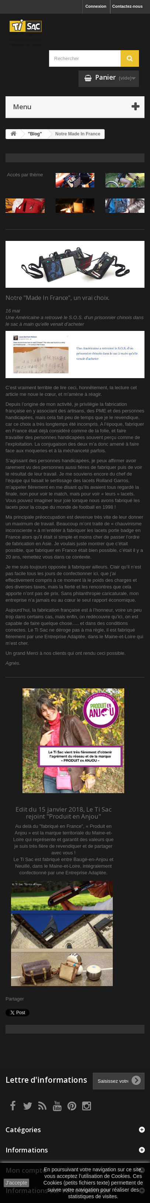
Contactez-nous (127, 6)
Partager (15, 999)
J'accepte (16, 1183)
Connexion (96, 6)
